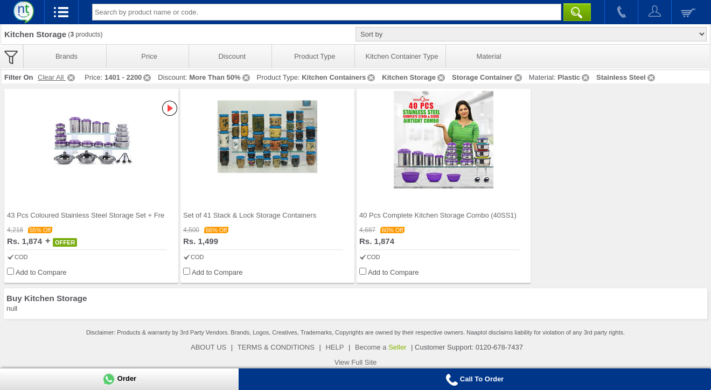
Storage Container (488, 77)
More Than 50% (220, 77)
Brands (66, 56)
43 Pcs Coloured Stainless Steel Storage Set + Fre (85, 215)
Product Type (314, 56)
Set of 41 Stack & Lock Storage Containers (249, 215)
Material (488, 56)
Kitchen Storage (414, 77)
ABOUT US (208, 347)
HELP (334, 347)
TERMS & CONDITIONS (276, 347)
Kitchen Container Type (402, 56)
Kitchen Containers (339, 77)
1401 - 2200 (128, 77)
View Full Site (355, 362)
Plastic (574, 77)
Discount (232, 56)
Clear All (57, 77)
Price (149, 56)
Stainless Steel (626, 77)
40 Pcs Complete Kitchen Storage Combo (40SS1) (438, 215)
